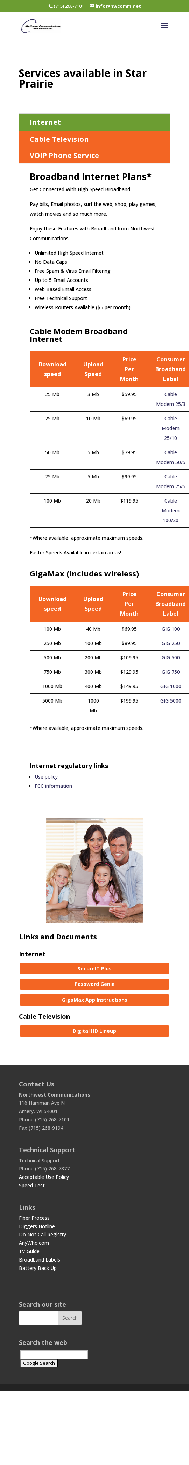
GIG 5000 (170, 700)
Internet (45, 122)
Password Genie (95, 984)
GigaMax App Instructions (94, 999)
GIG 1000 (170, 686)
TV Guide (29, 1251)
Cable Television (59, 139)
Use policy (46, 776)
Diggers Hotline (37, 1226)
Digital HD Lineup (94, 1031)
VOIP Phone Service (64, 155)
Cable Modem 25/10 (171, 428)
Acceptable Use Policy (44, 1177)
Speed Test (32, 1185)
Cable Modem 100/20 (171, 510)
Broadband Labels (39, 1259)
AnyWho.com (34, 1242)
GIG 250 (171, 643)
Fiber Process (34, 1218)
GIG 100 (171, 629)
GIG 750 (171, 672)
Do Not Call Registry (42, 1234)
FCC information (53, 785)
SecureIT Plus (95, 968)
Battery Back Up (38, 1268)
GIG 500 (171, 657)
